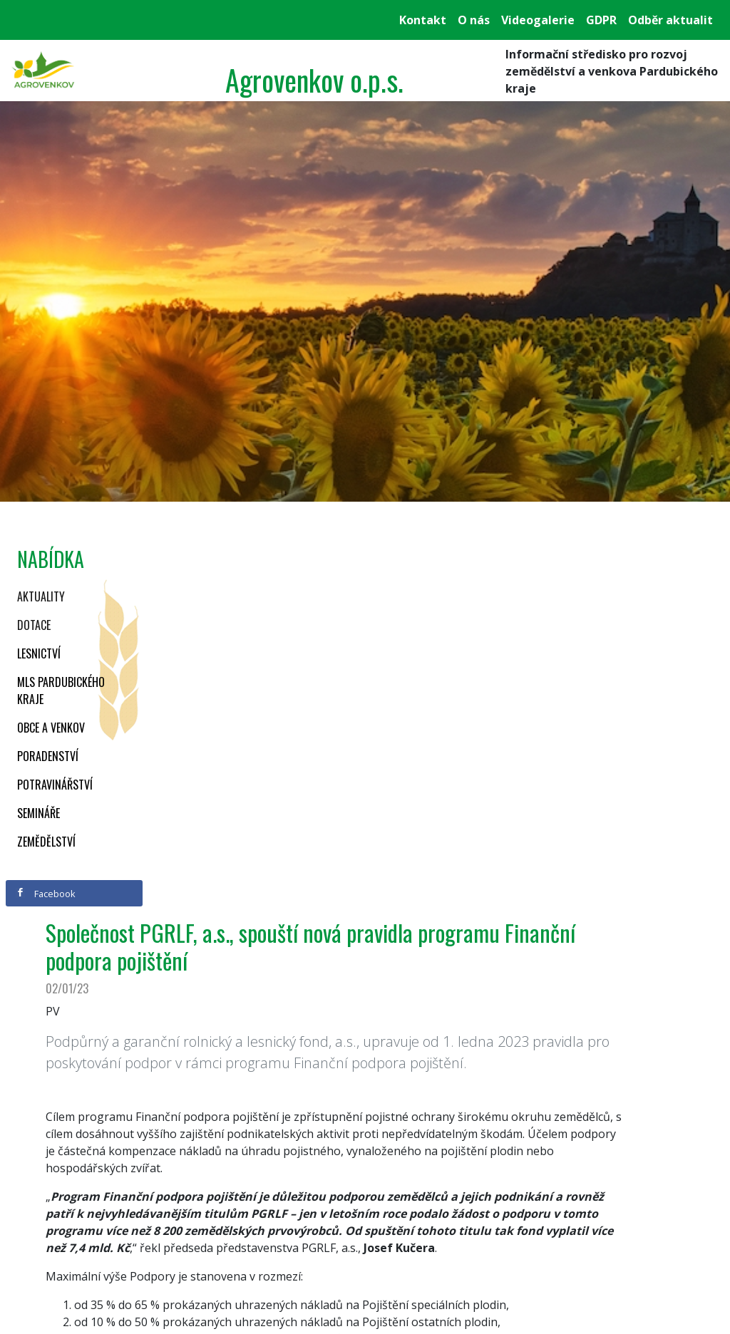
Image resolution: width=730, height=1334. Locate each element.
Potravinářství (55, 784)
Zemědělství (46, 841)
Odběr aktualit (670, 20)
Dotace (34, 625)
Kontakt (422, 20)
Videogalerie (538, 20)
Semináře (38, 813)
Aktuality (41, 596)
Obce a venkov (51, 727)
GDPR (601, 20)
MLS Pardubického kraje (61, 690)
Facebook (46, 893)
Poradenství (47, 756)
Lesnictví (39, 653)
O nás (474, 20)
